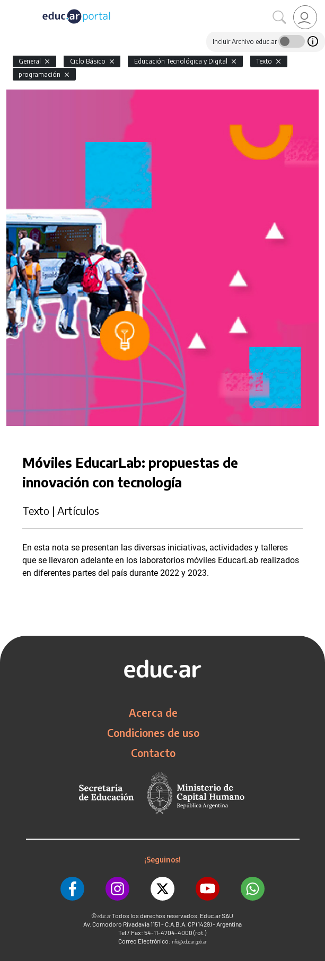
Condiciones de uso (153, 732)
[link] (305, 17)
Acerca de (153, 712)
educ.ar (104, 916)
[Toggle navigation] (9, 5)
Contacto (153, 752)
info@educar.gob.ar (189, 942)
